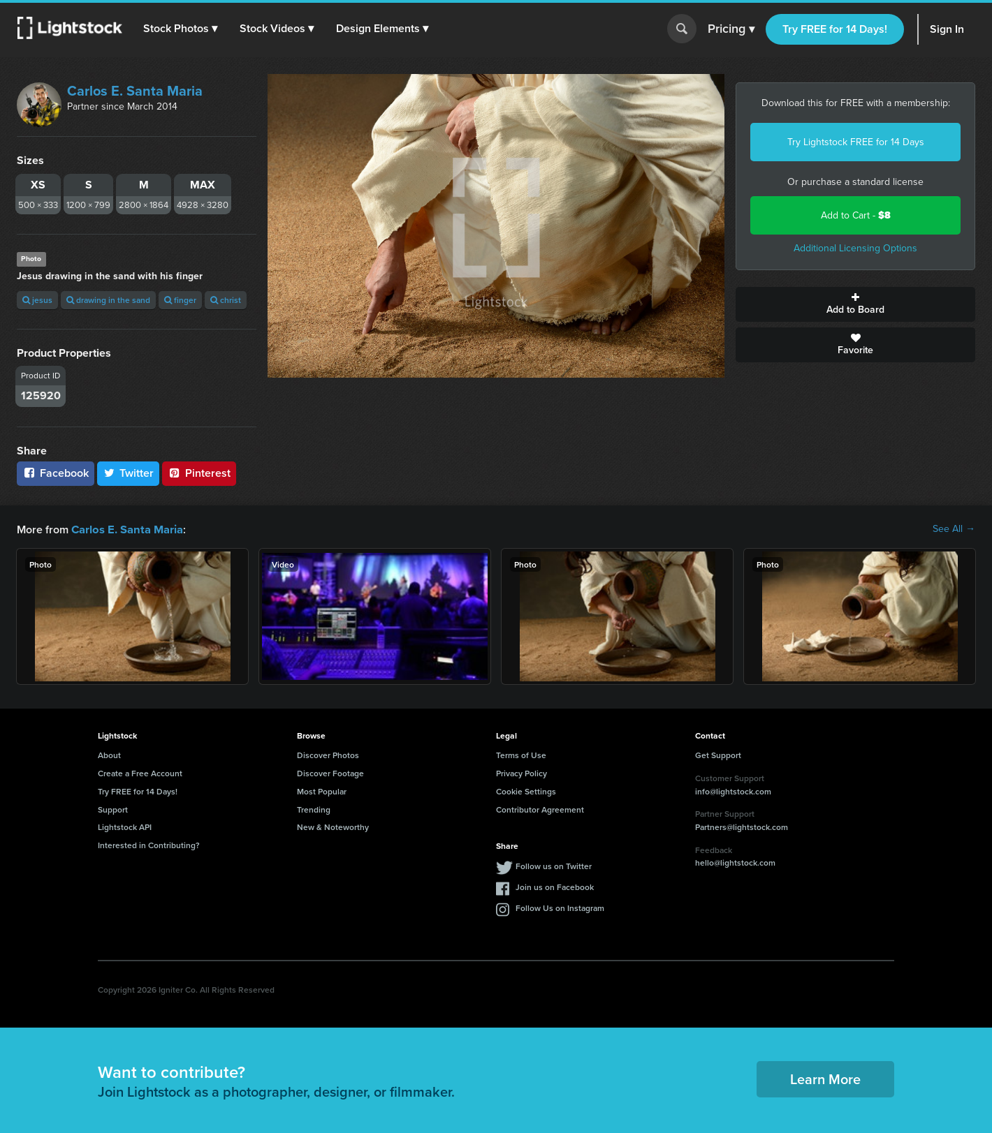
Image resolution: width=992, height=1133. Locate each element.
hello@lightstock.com (735, 862)
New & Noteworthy (333, 826)
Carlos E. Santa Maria (135, 90)
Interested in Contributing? (149, 844)
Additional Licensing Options (855, 248)
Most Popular (322, 791)
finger (180, 300)
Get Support (718, 754)
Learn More (825, 1078)
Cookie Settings (526, 791)
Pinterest (199, 473)
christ (225, 300)
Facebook (55, 473)
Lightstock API (125, 826)
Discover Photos (328, 754)
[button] (181, 28)
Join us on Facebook (555, 886)
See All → (954, 529)
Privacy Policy (521, 772)
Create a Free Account (140, 772)
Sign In (947, 29)
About (109, 754)
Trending (313, 809)
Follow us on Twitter (554, 865)
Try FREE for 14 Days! (834, 29)
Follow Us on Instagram (560, 907)
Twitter (128, 473)
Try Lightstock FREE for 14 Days (855, 142)
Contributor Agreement (540, 809)
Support (113, 809)
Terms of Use (521, 754)
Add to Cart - (856, 215)
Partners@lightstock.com (741, 826)
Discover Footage (330, 772)
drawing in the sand (108, 300)
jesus (37, 300)
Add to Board (855, 304)
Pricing (731, 29)
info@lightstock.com (733, 791)
